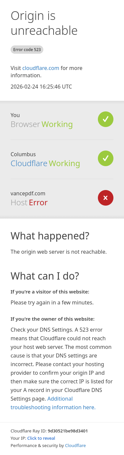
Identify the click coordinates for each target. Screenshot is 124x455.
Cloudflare (29, 163)
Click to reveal (41, 438)
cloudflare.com (40, 68)
